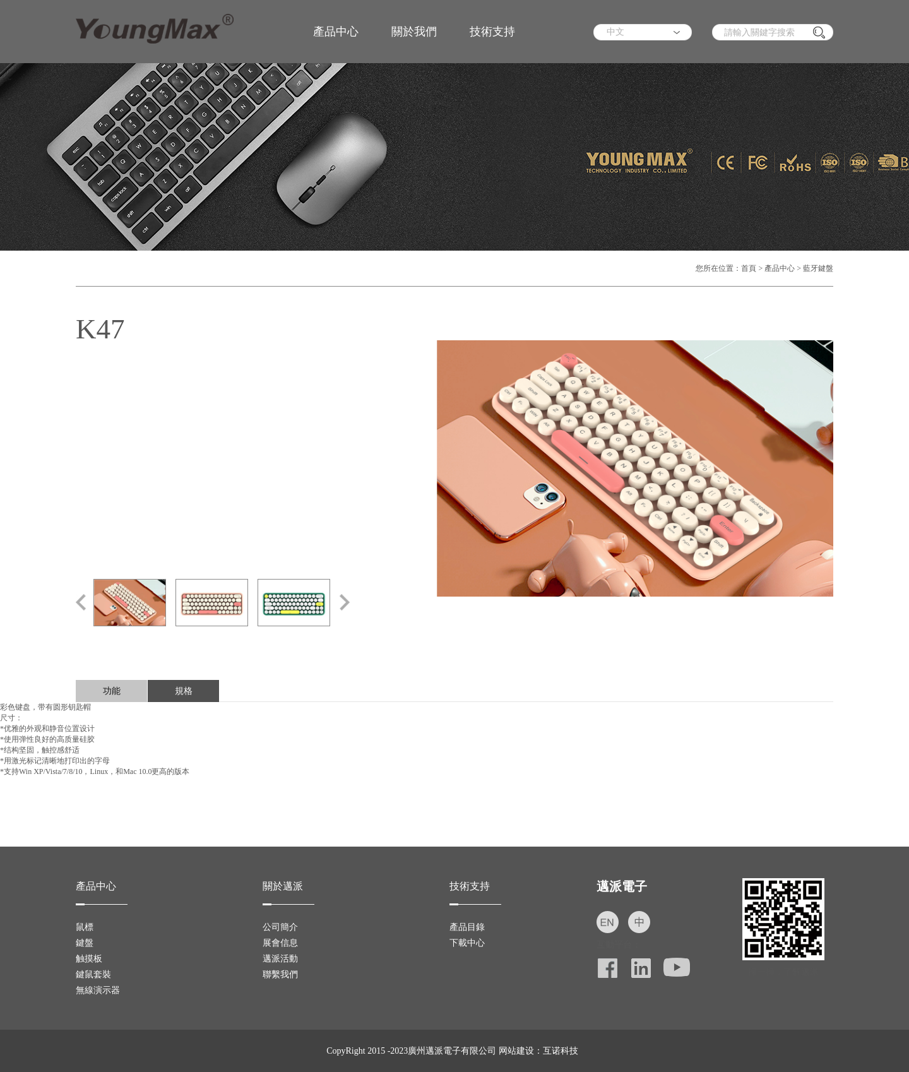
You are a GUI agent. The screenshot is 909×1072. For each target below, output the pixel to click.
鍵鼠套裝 (93, 974)
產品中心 (336, 31)
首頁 (748, 268)
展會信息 (280, 943)
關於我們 (414, 31)
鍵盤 (84, 943)
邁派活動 (280, 958)
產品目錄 (467, 927)
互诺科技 (560, 1051)
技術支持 (492, 31)
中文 (615, 32)
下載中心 (467, 943)
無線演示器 (98, 990)
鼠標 (84, 927)
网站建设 (516, 1051)
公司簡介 (280, 927)
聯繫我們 (280, 974)
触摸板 (89, 958)
